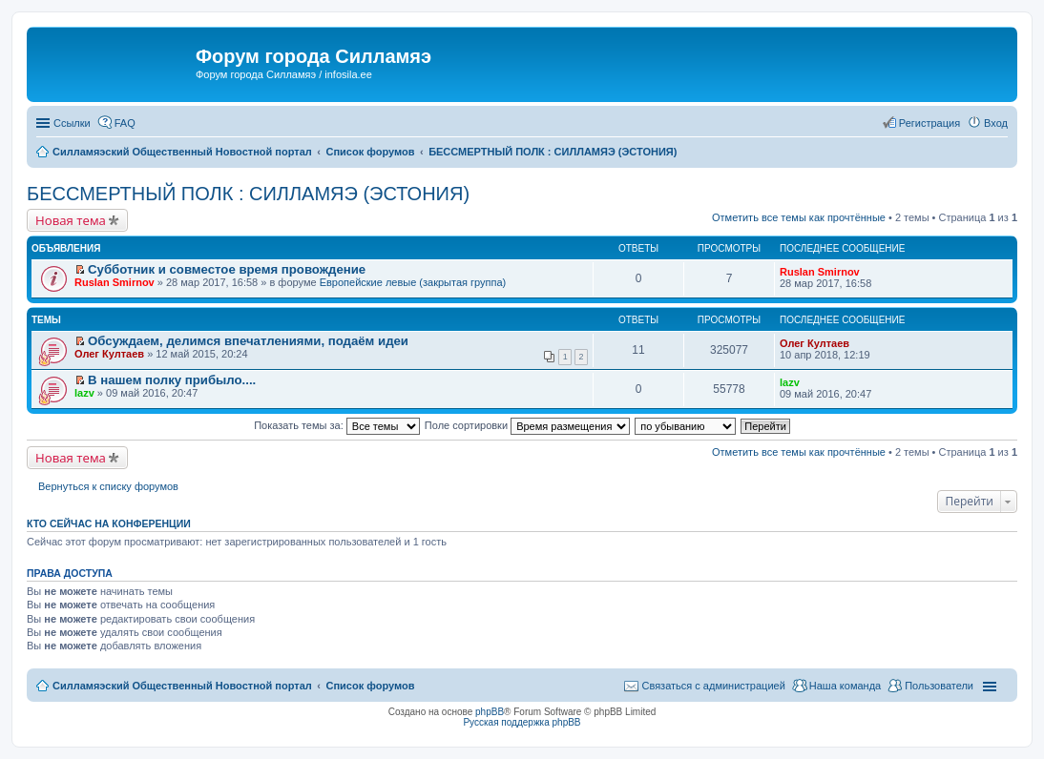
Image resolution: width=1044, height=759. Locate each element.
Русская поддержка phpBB (521, 722)
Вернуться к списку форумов (108, 486)
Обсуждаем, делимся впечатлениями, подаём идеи (248, 341)
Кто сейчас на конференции (109, 523)
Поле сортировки (527, 425)
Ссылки (72, 123)
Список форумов (369, 685)
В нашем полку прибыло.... (172, 380)
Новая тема (70, 220)
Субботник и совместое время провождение (226, 269)
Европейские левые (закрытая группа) (413, 282)
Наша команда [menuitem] (845, 685)
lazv (84, 393)
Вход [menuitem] (996, 123)
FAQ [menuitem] (125, 123)
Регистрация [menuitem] (929, 123)
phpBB (489, 712)
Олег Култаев (109, 353)
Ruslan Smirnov (114, 282)
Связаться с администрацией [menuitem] (712, 685)
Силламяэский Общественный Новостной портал (182, 685)
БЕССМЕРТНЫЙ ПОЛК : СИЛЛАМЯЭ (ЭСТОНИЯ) (248, 193)
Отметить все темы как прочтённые (799, 217)
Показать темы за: (337, 425)
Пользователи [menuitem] (939, 685)
